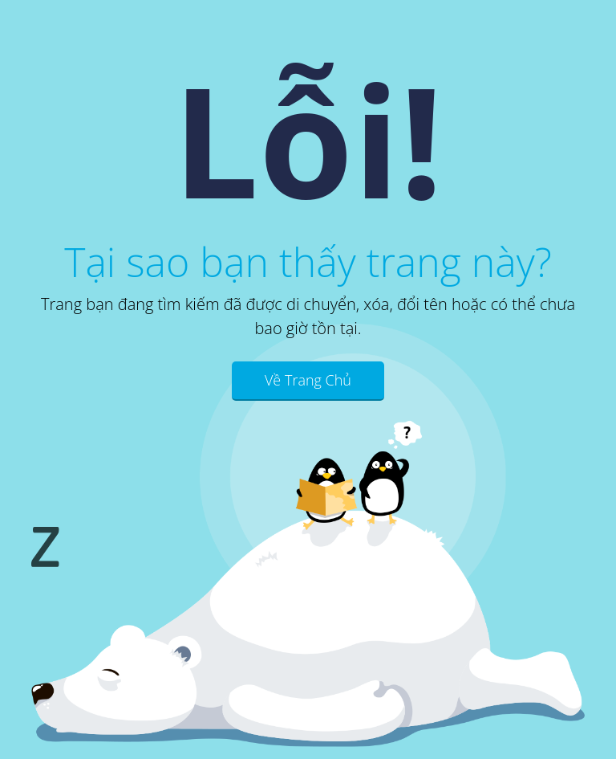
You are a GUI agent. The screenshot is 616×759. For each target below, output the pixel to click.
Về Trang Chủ (308, 380)
